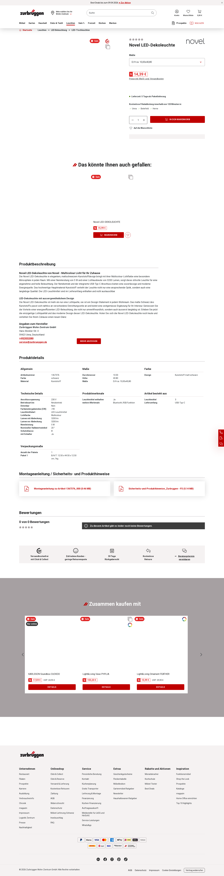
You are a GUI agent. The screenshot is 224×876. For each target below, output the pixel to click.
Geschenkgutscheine (122, 774)
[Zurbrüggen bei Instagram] (112, 859)
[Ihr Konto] (176, 13)
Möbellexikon (119, 784)
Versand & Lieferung (60, 784)
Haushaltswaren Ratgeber (125, 798)
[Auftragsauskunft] (221, 438)
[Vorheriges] (23, 654)
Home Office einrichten (186, 798)
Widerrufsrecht (57, 803)
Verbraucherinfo (26, 798)
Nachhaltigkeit (25, 827)
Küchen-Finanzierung (91, 803)
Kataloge (180, 789)
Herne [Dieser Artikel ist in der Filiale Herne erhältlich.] (154, 108)
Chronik (22, 803)
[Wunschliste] (188, 13)
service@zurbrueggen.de (33, 342)
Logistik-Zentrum (27, 818)
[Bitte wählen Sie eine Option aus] (167, 62)
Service (86, 768)
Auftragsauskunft (90, 808)
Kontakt (85, 779)
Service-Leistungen (90, 820)
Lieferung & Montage (91, 793)
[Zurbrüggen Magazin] (98, 859)
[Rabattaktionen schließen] (222, 2)
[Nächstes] (201, 654)
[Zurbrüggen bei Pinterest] (119, 859)
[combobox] (122, 12)
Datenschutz (56, 808)
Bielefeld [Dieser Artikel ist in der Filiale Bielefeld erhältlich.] (143, 108)
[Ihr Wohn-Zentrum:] (61, 13)
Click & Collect (57, 774)
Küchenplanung (89, 784)
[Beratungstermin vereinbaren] (221, 444)
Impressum (24, 813)
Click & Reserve (57, 779)
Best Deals (149, 789)
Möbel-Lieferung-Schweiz (62, 813)
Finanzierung (88, 798)
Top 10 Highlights (184, 803)
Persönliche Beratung (91, 774)
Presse (22, 822)
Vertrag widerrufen (194, 870)
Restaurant (24, 774)
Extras (117, 768)
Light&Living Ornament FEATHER (153, 674)
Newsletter (118, 793)
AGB (53, 798)
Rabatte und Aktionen (157, 768)
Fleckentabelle (119, 779)
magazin (23, 808)
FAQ (52, 822)
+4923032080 (26, 338)
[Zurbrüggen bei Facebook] (105, 859)
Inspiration (182, 768)
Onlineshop (57, 768)
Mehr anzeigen (88, 341)
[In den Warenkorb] (177, 119)
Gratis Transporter (90, 789)
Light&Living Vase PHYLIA (96, 674)
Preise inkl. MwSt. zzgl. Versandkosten (146, 79)
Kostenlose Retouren (60, 789)
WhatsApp (86, 825)
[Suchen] (153, 13)
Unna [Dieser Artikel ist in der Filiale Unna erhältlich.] (133, 108)
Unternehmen (27, 768)
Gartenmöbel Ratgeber (123, 789)
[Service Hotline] (221, 432)
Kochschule (150, 779)
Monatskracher (152, 774)
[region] (65, 50)
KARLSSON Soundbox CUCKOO (44, 674)
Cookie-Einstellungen (171, 870)
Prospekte (23, 784)
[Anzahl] (138, 120)
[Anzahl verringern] (132, 120)
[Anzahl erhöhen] (144, 120)
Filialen (22, 779)
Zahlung (54, 793)
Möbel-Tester (151, 784)
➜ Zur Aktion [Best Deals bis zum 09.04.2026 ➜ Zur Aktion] (125, 3)
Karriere (22, 789)
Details (52, 687)
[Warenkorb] (199, 13)
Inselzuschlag (57, 818)
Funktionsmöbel (183, 774)
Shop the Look (182, 779)
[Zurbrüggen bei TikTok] (125, 859)
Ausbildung (24, 793)
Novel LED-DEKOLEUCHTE (106, 222)
